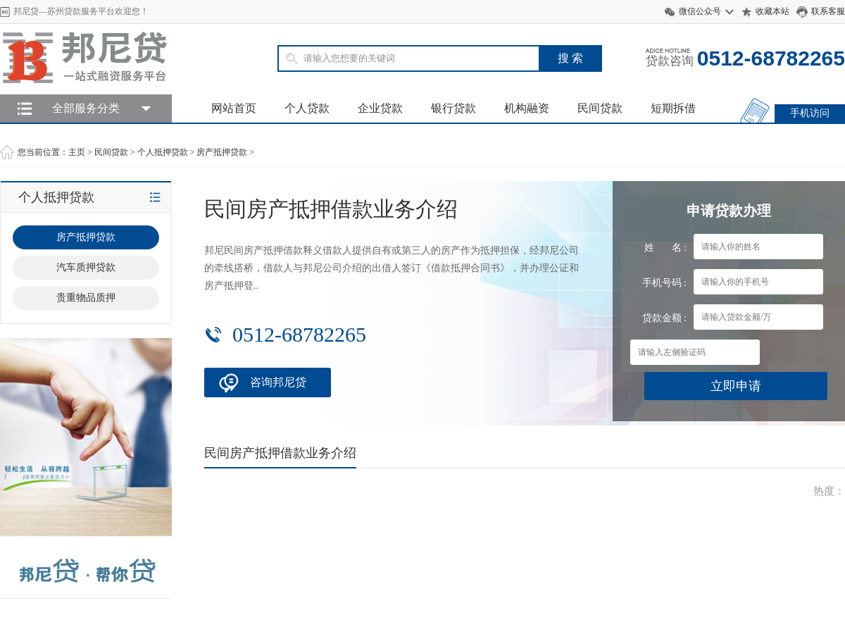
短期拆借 (673, 108)
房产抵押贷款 (221, 152)
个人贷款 (307, 108)
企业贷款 (380, 108)
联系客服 (828, 11)
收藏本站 (772, 11)
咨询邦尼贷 (278, 382)
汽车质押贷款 (85, 267)
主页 (76, 152)
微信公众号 (700, 11)
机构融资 (526, 108)
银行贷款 (453, 108)
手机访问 (810, 113)
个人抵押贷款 (162, 152)
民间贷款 (599, 108)
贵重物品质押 (85, 297)
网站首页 (233, 108)
